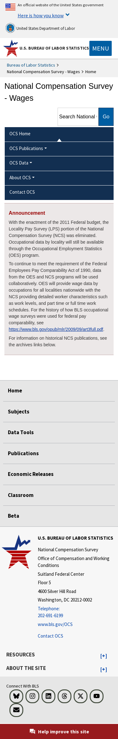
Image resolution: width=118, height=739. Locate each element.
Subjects (18, 411)
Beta (13, 515)
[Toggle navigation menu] (100, 48)
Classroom (21, 495)
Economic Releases (30, 474)
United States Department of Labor (40, 28)
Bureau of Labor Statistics (31, 65)
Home (15, 390)
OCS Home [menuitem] (20, 134)
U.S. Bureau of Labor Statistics (54, 48)
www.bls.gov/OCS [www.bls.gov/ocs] (55, 624)
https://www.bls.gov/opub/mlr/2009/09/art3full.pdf (56, 329)
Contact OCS (50, 636)
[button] (103, 656)
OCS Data (18, 163)
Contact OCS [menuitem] (22, 192)
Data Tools (21, 432)
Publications (23, 453)
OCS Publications (26, 148)
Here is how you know (41, 15)
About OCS (20, 178)
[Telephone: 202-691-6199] (77, 612)
